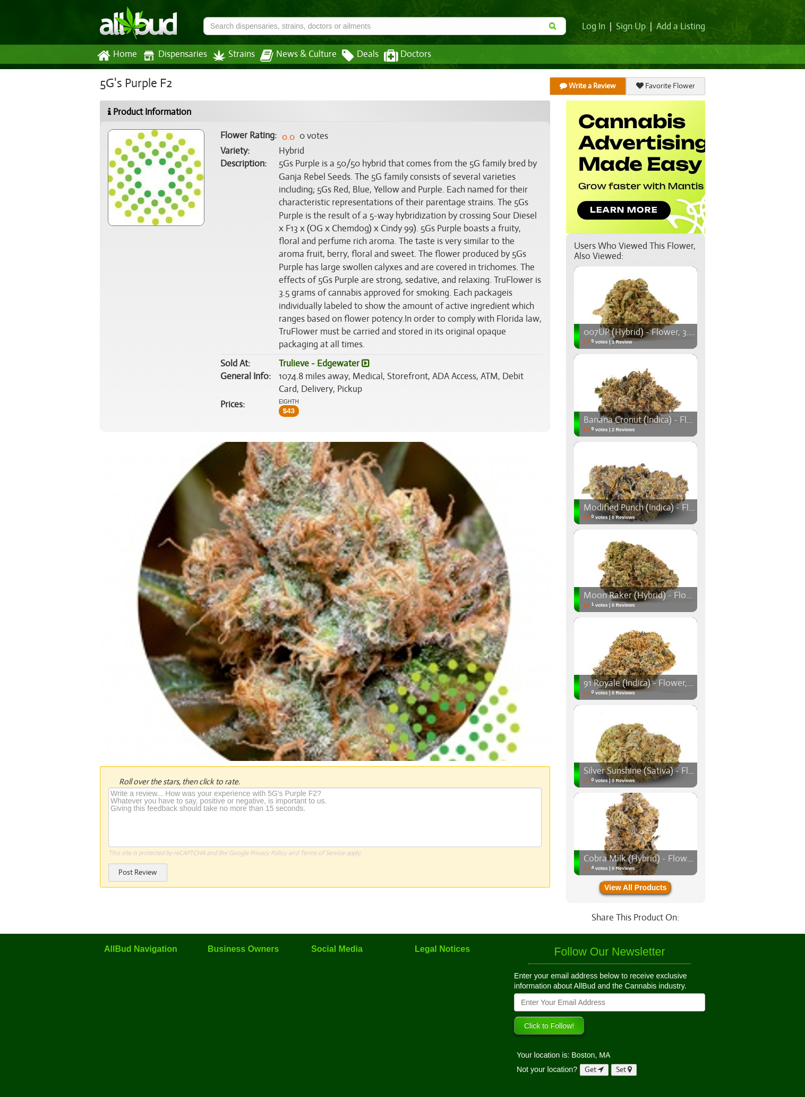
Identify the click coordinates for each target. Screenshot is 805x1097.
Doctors (398, 56)
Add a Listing (681, 26)
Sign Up (632, 26)
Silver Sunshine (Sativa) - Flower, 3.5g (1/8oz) (669, 771)
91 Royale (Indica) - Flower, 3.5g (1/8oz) (657, 683)
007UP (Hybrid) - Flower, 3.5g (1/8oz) (654, 332)
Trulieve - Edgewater (323, 350)
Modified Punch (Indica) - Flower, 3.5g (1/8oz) (670, 508)
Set (624, 1069)
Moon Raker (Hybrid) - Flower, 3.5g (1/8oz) (665, 595)
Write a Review (588, 85)
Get (594, 1069)
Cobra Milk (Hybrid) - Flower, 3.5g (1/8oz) (662, 858)
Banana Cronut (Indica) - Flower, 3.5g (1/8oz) (668, 420)
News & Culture (292, 56)
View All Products (635, 887)
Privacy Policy (268, 840)
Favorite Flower (666, 85)
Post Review (137, 859)
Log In (595, 26)
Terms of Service (321, 840)
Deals (352, 56)
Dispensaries (172, 55)
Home (116, 56)
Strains (230, 55)
